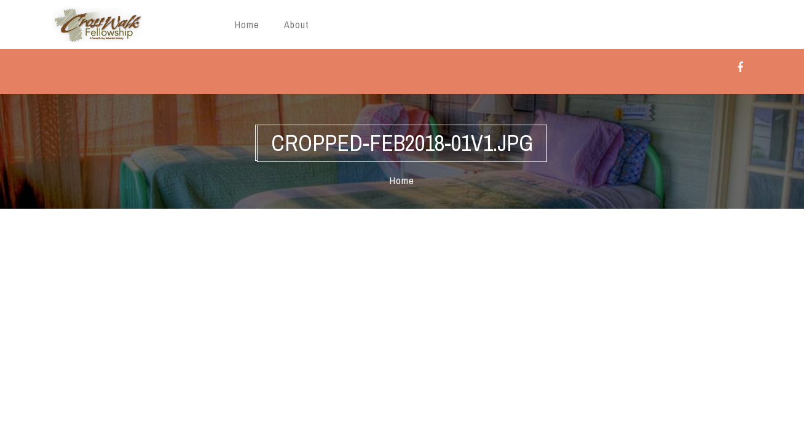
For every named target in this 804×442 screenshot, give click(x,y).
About (296, 24)
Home (247, 24)
